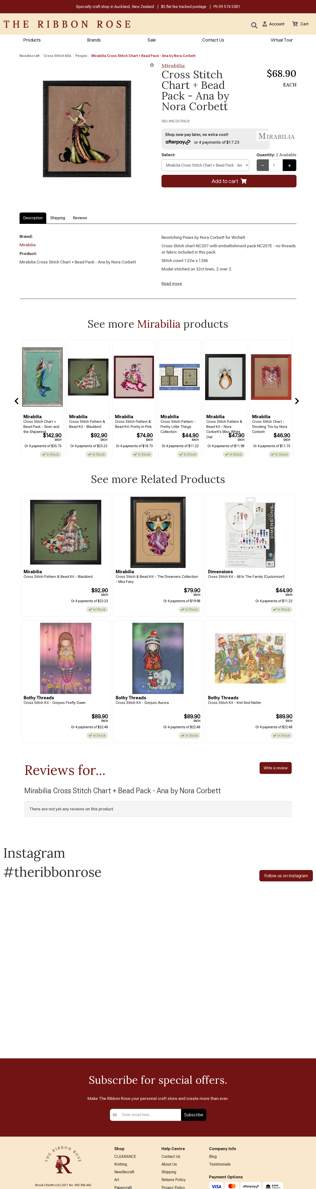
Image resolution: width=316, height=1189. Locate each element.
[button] (272, 24)
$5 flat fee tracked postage (183, 7)
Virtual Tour (171, 1162)
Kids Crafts (123, 1143)
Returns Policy (173, 1104)
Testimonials (220, 1088)
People (81, 56)
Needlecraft (30, 56)
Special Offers (126, 1167)
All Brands (122, 1159)
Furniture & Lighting (130, 1135)
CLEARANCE (125, 1080)
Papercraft (123, 1112)
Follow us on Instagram (286, 876)
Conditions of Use (176, 1120)
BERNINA (122, 1120)
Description (33, 218)
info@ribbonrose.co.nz (63, 1130)
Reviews (80, 218)
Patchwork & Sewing (131, 1128)
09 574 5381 (229, 7)
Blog (213, 1080)
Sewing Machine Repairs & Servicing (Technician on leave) (179, 1134)
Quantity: (276, 155)
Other (118, 1151)
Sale (152, 40)
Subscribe (193, 1038)
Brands (94, 40)
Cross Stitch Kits (57, 56)
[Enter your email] (150, 1039)
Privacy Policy (173, 1112)
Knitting (120, 1088)
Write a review (276, 769)
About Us (169, 1088)
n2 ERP (292, 1181)
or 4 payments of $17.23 (202, 142)
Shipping (57, 218)
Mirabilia (173, 66)
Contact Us (213, 40)
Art (116, 1104)
